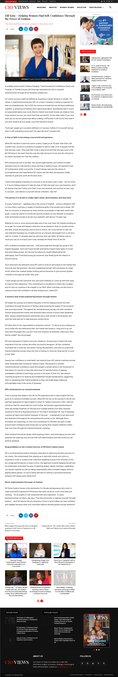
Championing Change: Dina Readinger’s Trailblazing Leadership (40, 562)
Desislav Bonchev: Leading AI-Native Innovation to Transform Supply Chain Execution (101, 78)
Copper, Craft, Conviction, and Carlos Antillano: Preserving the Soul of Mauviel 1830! (101, 88)
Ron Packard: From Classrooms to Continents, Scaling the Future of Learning (102, 97)
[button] (110, 7)
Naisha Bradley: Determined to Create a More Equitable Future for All (64, 640)
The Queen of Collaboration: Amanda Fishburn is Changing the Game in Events (27, 619)
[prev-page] (38, 600)
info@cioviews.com (64, 667)
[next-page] (41, 600)
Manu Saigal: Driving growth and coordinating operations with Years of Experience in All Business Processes (21, 528)
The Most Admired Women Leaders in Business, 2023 (29, 24)
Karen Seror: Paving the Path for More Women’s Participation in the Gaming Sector (64, 562)
